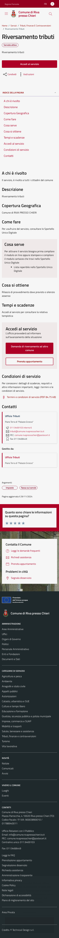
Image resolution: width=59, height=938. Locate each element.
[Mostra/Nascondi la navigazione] (6, 13)
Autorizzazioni (9, 696)
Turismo (6, 741)
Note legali (7, 890)
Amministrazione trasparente (17, 875)
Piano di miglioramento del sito (18, 900)
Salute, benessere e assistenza (18, 731)
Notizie (5, 763)
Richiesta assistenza (12, 870)
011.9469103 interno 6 (18, 427)
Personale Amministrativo (15, 649)
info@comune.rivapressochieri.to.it (27, 834)
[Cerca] (50, 14)
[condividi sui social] (9, 74)
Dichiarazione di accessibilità (16, 895)
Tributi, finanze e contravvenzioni (19, 736)
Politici (5, 644)
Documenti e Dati (11, 659)
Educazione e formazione (15, 711)
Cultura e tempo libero (13, 706)
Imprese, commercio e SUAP (16, 721)
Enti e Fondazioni (11, 654)
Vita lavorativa (9, 746)
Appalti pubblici (10, 691)
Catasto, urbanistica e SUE (15, 701)
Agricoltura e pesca (12, 676)
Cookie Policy (9, 885)
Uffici (4, 634)
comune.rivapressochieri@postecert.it (26, 838)
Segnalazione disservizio (14, 865)
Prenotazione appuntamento (17, 860)
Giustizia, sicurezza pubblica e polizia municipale (26, 716)
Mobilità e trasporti (12, 726)
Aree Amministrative (12, 629)
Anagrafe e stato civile (13, 686)
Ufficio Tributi (12, 457)
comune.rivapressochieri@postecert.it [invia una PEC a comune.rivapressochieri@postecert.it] (32, 435)
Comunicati (8, 768)
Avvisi (5, 773)
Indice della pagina (29, 92)
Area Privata (8, 912)
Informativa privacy (12, 880)
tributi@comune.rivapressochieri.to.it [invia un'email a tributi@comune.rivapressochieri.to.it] (24, 431)
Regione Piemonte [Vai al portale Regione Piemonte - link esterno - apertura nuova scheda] (12, 4)
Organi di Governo (11, 639)
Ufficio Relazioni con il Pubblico (18, 831)
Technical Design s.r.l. (23, 930)
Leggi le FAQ (8, 855)
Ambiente (7, 681)
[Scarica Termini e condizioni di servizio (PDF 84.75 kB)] (29, 397)
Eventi (5, 795)
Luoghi (5, 790)
